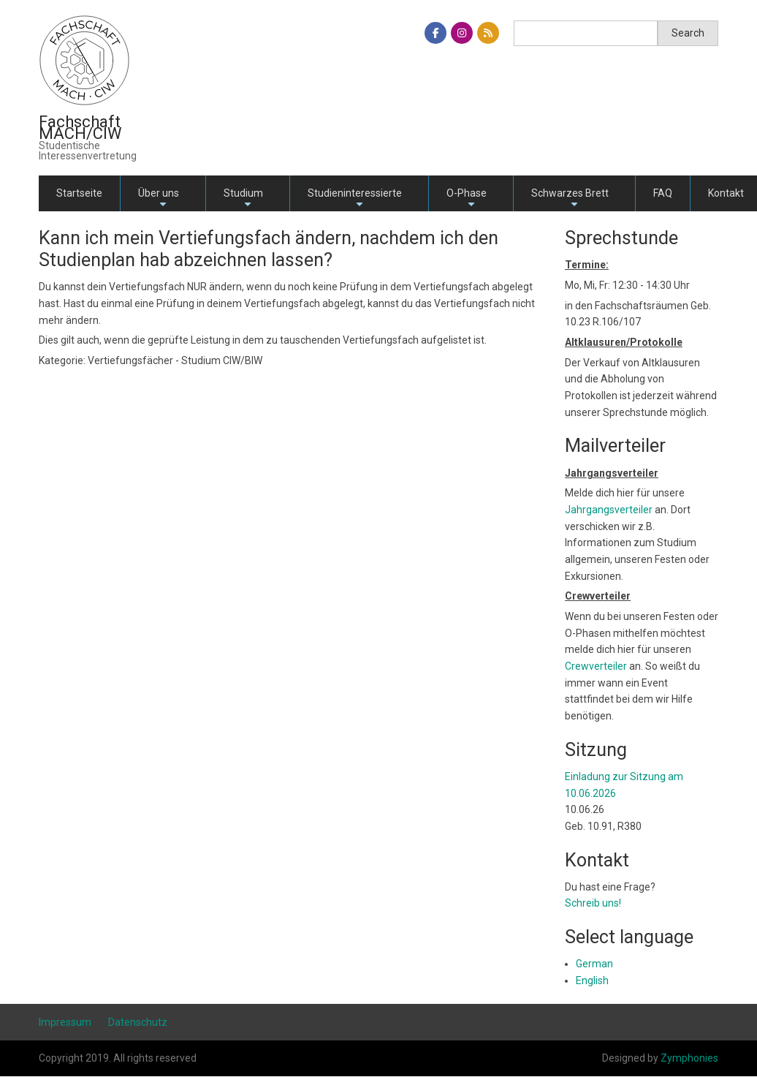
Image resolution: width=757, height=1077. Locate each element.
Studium (243, 199)
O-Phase (466, 199)
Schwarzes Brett (570, 199)
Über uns (158, 199)
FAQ (662, 193)
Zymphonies (689, 1058)
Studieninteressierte (355, 199)
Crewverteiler (596, 666)
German (594, 964)
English (592, 980)
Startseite (79, 193)
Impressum (65, 1022)
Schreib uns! (593, 903)
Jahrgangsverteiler (610, 509)
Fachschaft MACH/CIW (80, 128)
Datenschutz (137, 1022)
